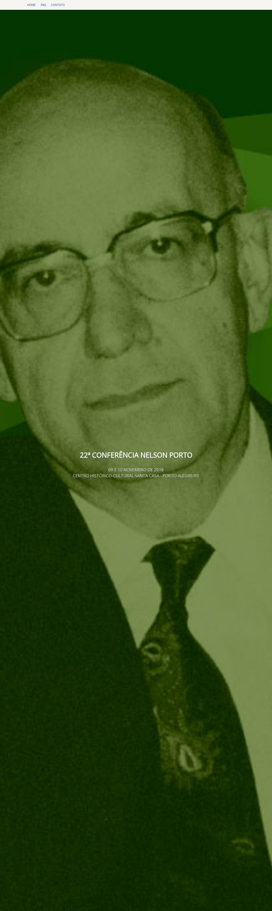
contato (58, 5)
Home (32, 5)
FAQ (43, 5)
